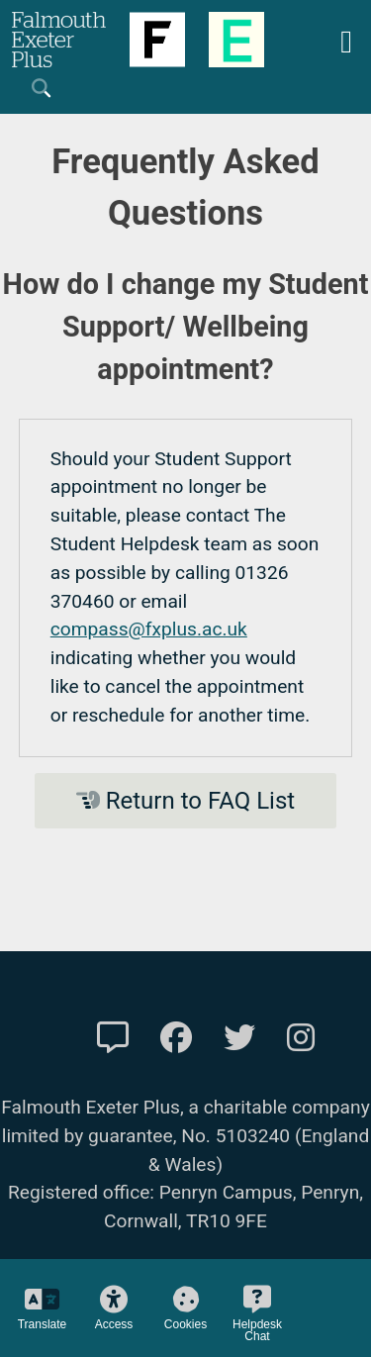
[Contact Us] (113, 1038)
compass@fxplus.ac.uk (148, 629)
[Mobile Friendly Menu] (346, 39)
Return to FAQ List (185, 801)
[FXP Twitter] (239, 1038)
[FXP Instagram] (301, 1038)
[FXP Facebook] (176, 1038)
